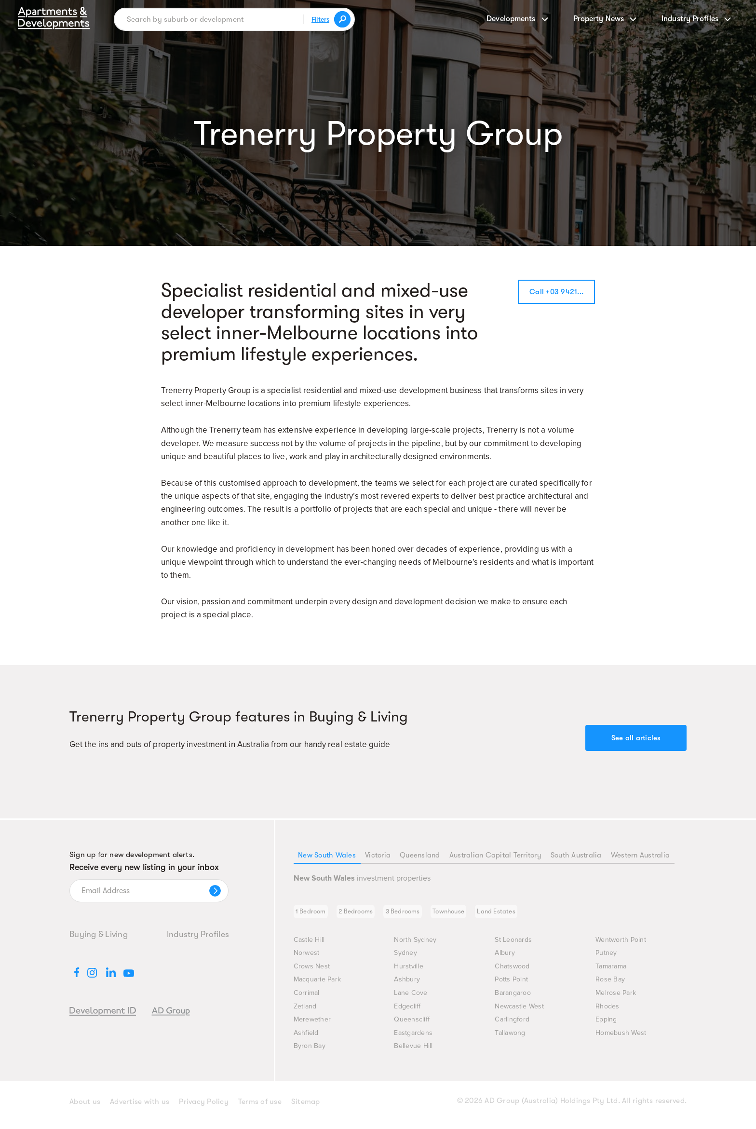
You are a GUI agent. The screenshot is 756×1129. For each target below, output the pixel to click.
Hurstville (410, 971)
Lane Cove (412, 998)
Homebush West (623, 1039)
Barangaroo (515, 998)
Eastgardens (415, 1039)
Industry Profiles (198, 934)
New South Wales (327, 855)
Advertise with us (139, 1108)
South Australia (575, 855)
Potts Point (513, 985)
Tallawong (511, 1039)
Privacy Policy (204, 1108)
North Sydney (417, 944)
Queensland (418, 855)
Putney (607, 957)
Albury (506, 957)
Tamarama (613, 971)
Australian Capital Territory (493, 855)
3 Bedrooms (422, 914)
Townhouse (476, 914)
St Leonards (515, 944)
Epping (607, 1025)
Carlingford (513, 1025)
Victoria (377, 855)
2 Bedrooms (367, 914)
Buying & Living (98, 934)
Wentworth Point (623, 944)
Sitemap (305, 1108)
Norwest (308, 957)
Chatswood (514, 971)
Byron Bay (311, 1053)
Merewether (315, 1025)
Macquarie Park (320, 985)
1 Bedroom (314, 914)
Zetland (307, 1012)
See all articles (636, 738)
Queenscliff (413, 1025)
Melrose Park (617, 998)
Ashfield (307, 1039)
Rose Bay (611, 985)
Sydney (407, 957)
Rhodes (608, 1012)
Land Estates (532, 914)
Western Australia (640, 855)
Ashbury (408, 985)
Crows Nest (313, 971)
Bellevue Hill (415, 1053)
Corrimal (308, 998)
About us (84, 1108)
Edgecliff (408, 1012)
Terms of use (260, 1108)
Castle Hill (310, 944)
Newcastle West (522, 1012)
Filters (319, 19)
